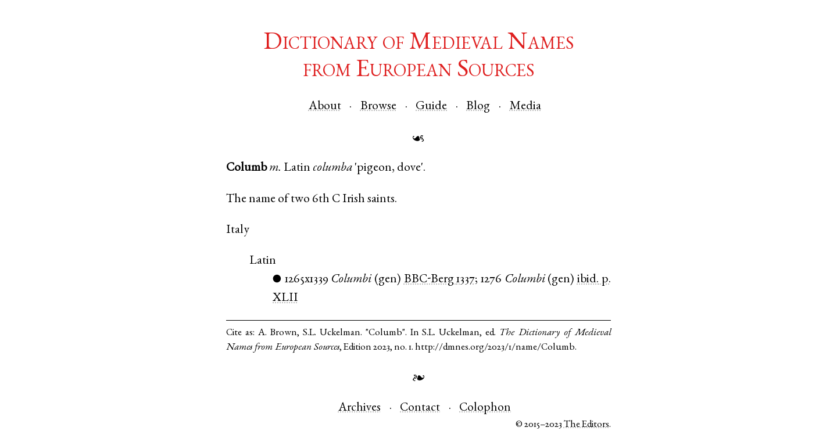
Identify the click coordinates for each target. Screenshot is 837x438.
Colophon (485, 408)
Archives (359, 408)
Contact (420, 408)
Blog (478, 106)
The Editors (586, 425)
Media (525, 106)
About (325, 106)
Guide (431, 106)
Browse (378, 106)
